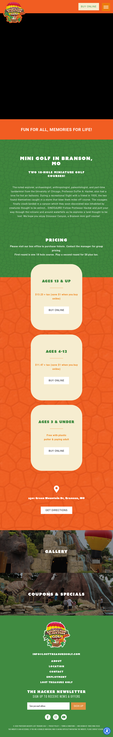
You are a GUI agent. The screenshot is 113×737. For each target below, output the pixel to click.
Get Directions (56, 510)
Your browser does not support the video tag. (56, 66)
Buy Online (89, 6)
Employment (56, 677)
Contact (56, 671)
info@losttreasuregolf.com (56, 654)
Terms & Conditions (68, 726)
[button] (106, 7)
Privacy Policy (54, 726)
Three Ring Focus (94, 726)
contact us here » (98, 729)
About (56, 661)
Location (56, 666)
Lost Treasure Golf (56, 682)
